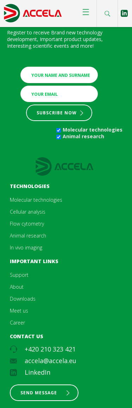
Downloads (23, 298)
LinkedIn (37, 372)
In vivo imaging (26, 247)
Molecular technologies (92, 129)
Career (17, 322)
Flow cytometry (27, 223)
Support (19, 275)
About (17, 286)
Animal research (83, 136)
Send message (38, 393)
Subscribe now (57, 113)
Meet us (19, 310)
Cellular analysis (27, 211)
